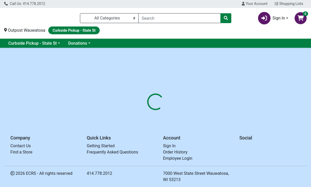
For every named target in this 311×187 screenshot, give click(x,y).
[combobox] (179, 18)
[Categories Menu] (109, 18)
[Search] (179, 18)
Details (143, 114)
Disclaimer (190, 114)
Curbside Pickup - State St (32, 43)
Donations (77, 43)
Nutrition (165, 114)
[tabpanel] (220, 145)
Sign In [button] (271, 18)
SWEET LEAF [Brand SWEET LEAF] (192, 146)
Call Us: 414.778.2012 (24, 4)
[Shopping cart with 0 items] (300, 18)
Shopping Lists (289, 4)
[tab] (143, 114)
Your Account (254, 4)
